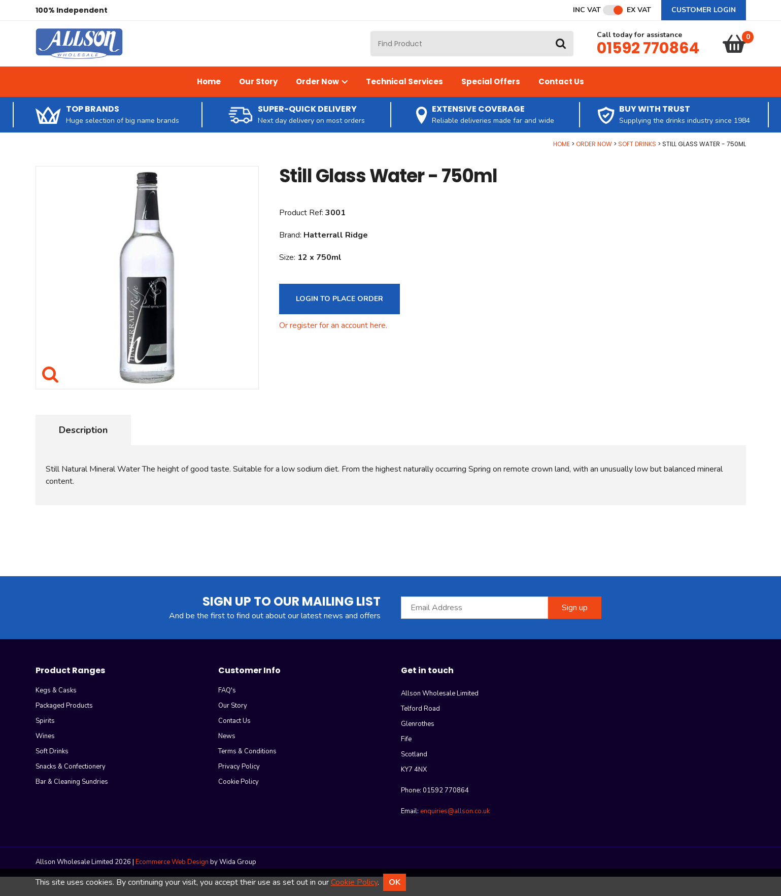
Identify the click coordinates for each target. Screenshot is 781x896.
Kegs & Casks (56, 709)
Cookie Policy (238, 801)
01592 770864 (648, 58)
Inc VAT (587, 10)
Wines (45, 755)
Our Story (258, 100)
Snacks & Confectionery (71, 785)
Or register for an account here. (333, 344)
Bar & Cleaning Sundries (72, 801)
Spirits (45, 740)
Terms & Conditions (247, 770)
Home (209, 100)
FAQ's (227, 709)
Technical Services (404, 100)
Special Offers (490, 100)
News (226, 755)
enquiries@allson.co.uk (455, 830)
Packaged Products (64, 724)
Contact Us (561, 100)
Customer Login (703, 10)
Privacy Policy (239, 785)
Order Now (322, 100)
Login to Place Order (339, 318)
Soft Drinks (637, 163)
